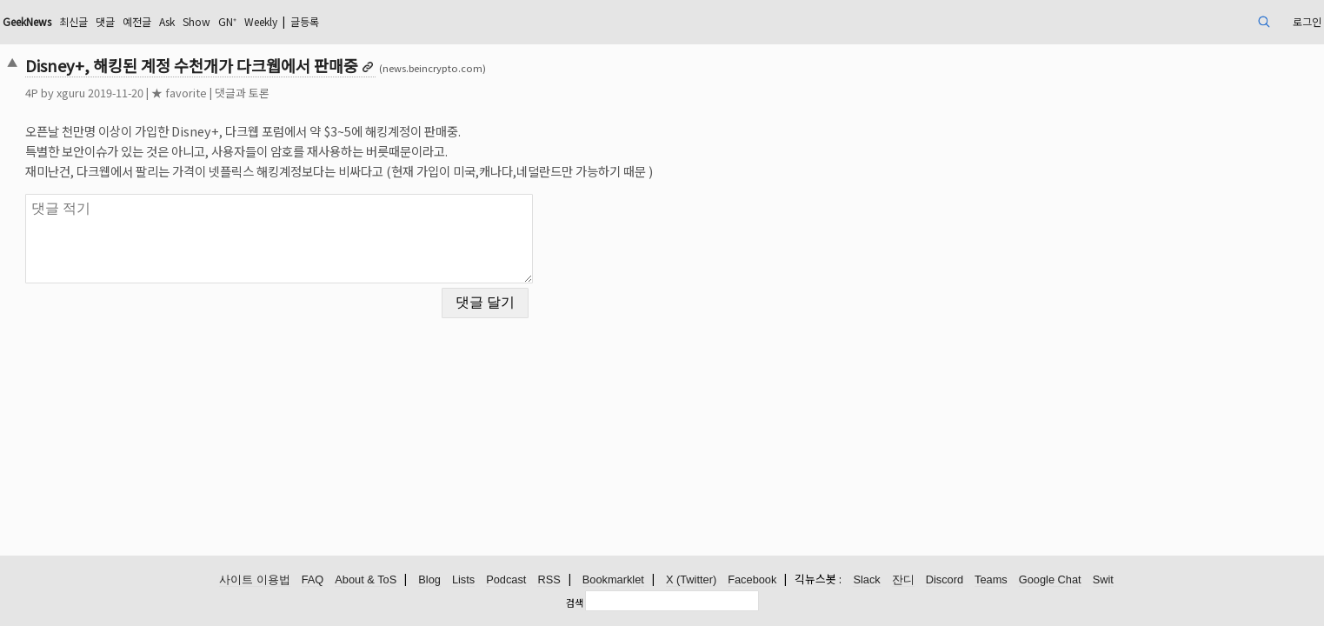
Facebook (752, 580)
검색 (574, 602)
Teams (991, 580)
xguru (198, 92)
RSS (548, 580)
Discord (944, 580)
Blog (429, 580)
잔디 (903, 580)
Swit (1103, 580)
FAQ (313, 580)
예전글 (294, 21)
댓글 (258, 21)
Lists (463, 580)
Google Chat (1050, 580)
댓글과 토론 (370, 92)
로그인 (1172, 21)
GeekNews (166, 21)
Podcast (506, 580)
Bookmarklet (613, 580)
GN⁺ (400, 21)
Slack (866, 580)
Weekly (440, 21)
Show (364, 21)
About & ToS (365, 580)
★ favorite (307, 92)
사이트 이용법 (254, 580)
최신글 (222, 21)
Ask (329, 21)
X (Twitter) (691, 580)
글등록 (494, 21)
